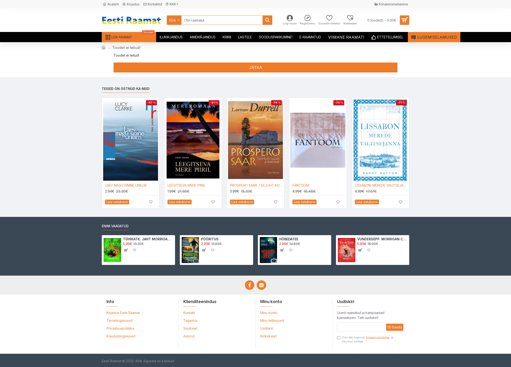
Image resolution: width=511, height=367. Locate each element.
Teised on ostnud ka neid (126, 89)
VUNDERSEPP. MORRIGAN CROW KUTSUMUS (382, 239)
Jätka (255, 67)
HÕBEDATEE (288, 239)
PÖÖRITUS (210, 239)
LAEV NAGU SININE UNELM (125, 185)
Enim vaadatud (115, 226)
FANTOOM (300, 185)
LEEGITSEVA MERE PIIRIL (186, 185)
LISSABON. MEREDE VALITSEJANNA (381, 185)
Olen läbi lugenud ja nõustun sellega (365, 339)
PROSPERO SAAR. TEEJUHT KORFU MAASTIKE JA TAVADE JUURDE (256, 185)
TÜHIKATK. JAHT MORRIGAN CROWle (148, 239)
